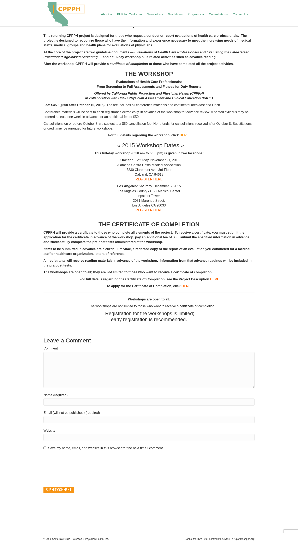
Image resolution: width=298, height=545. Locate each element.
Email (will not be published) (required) (71, 442)
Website (49, 460)
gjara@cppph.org (245, 539)
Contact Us (244, 14)
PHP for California (133, 14)
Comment (50, 378)
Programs (198, 14)
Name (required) (55, 425)
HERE (184, 165)
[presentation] (60, 498)
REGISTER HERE (149, 209)
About (109, 14)
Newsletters (159, 14)
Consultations (222, 14)
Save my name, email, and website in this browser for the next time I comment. (105, 478)
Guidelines (179, 14)
